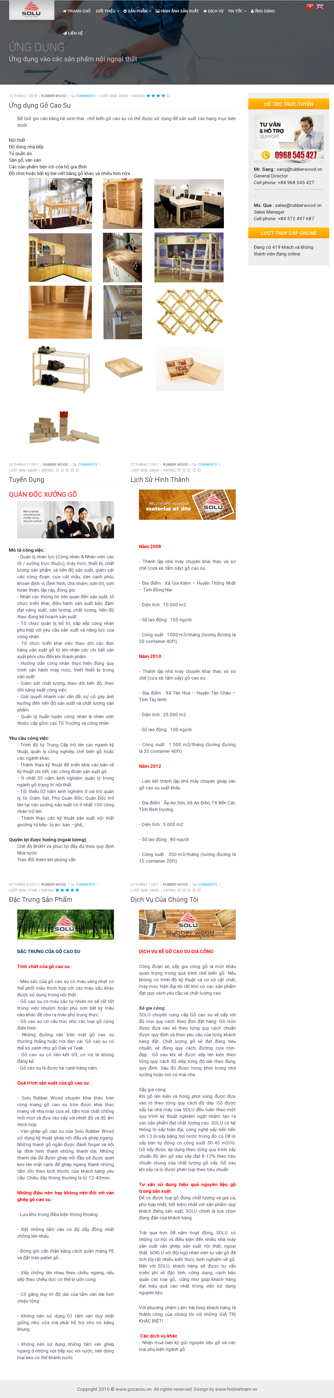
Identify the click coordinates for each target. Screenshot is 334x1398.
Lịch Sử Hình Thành (160, 479)
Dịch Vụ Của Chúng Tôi (164, 899)
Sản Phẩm (135, 11)
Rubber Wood (53, 96)
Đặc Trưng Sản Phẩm (40, 899)
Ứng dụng (263, 11)
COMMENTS (85, 96)
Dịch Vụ (213, 11)
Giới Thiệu (105, 11)
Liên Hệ (73, 33)
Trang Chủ (76, 11)
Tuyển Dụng (26, 479)
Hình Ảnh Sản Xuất (177, 11)
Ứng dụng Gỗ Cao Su (40, 105)
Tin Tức (235, 11)
